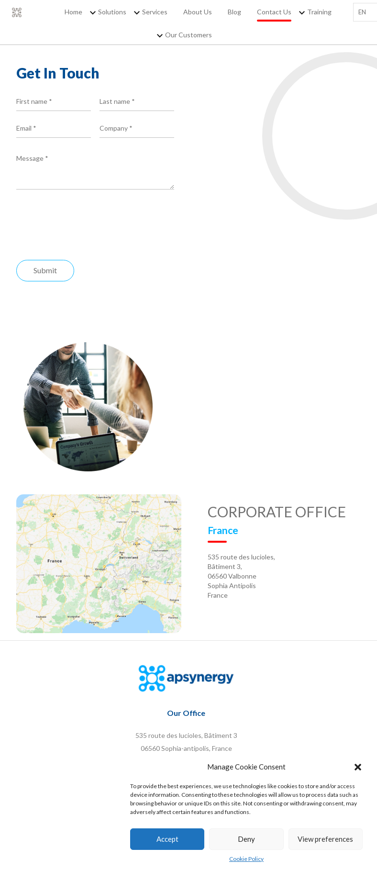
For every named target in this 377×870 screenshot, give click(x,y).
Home (73, 12)
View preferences (325, 839)
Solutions (112, 12)
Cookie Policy (246, 858)
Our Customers (188, 35)
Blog (234, 12)
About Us (197, 12)
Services (154, 12)
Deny (246, 839)
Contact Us (274, 12)
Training (319, 12)
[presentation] (89, 227)
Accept (167, 839)
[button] (358, 767)
